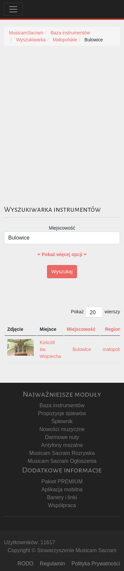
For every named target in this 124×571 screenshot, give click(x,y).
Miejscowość (62, 228)
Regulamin (52, 563)
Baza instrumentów (61, 405)
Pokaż (77, 311)
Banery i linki (62, 497)
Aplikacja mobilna (62, 489)
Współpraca (62, 505)
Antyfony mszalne (62, 445)
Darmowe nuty (62, 437)
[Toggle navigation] (13, 9)
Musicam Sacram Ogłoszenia (61, 461)
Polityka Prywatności (95, 563)
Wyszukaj (61, 271)
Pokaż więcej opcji (62, 254)
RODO (25, 563)
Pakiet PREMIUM (61, 481)
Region (112, 329)
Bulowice (81, 349)
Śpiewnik (61, 421)
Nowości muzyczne (62, 429)
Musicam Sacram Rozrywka (62, 453)
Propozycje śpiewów (62, 413)
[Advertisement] (62, 118)
